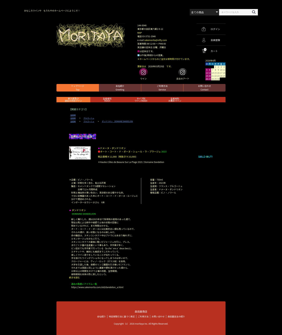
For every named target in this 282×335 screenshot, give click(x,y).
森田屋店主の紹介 (176, 316)
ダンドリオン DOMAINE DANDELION (117, 121)
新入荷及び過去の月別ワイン (73, 99)
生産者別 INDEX (107, 99)
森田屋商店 (141, 311)
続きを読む (74, 277)
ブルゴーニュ (88, 118)
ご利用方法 (162, 87)
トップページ (77, 87)
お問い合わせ (204, 87)
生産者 (73, 115)
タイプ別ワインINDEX (141, 99)
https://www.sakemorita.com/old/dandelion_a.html (97, 287)
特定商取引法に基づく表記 (122, 316)
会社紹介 (120, 87)
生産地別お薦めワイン (174, 99)
